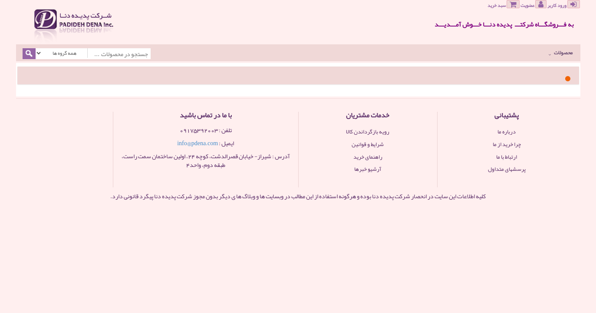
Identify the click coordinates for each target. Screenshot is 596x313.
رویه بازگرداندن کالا (367, 131)
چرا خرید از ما (507, 144)
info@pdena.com (197, 143)
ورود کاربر (563, 4)
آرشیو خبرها (367, 169)
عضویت (533, 4)
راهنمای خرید (367, 157)
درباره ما (506, 131)
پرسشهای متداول (507, 169)
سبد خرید (503, 4)
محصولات (561, 52)
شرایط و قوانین (368, 144)
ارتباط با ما (506, 157)
